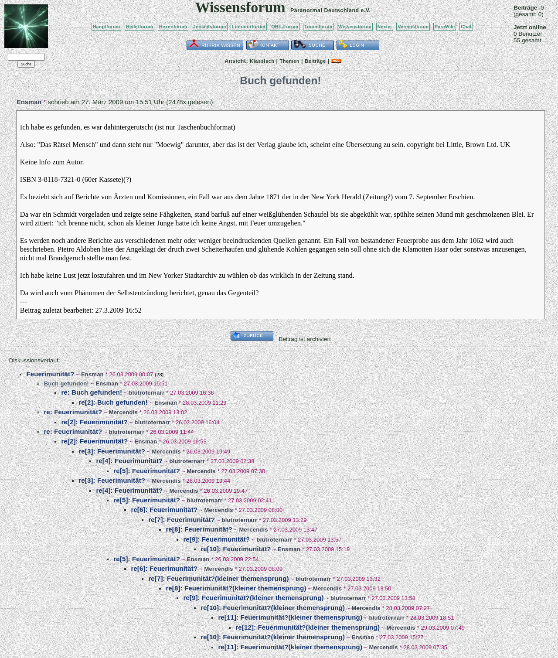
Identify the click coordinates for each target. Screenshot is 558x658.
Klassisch (262, 61)
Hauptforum (106, 26)
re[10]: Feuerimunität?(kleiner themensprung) (273, 607)
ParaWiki (445, 26)
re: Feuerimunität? (73, 412)
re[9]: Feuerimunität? (216, 539)
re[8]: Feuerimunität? (199, 529)
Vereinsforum (413, 26)
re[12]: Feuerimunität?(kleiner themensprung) (307, 627)
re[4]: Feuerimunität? (129, 460)
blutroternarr (147, 392)
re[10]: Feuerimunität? (236, 548)
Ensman (29, 102)
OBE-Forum (284, 26)
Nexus (385, 26)
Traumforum (318, 26)
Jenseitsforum (209, 26)
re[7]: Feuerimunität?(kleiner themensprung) (218, 578)
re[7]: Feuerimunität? (181, 519)
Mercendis (123, 412)
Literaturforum (248, 26)
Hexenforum (173, 26)
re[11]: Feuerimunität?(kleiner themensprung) (290, 617)
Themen (289, 61)
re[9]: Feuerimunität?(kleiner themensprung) (253, 597)
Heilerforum (139, 26)
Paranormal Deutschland (324, 10)
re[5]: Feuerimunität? (146, 470)
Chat (466, 26)
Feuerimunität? (50, 374)
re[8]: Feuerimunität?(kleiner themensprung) (236, 588)
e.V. (366, 10)
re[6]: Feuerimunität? (164, 509)
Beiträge (315, 61)
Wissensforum (354, 26)
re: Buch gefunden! (91, 392)
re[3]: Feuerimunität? (111, 451)
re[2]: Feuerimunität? (94, 422)
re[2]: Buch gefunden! (113, 402)
